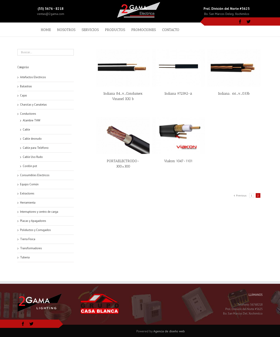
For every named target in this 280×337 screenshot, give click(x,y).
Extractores (27, 193)
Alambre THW (31, 120)
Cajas (23, 95)
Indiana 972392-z (178, 93)
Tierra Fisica (27, 239)
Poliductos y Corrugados (35, 230)
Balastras (26, 86)
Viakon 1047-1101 (178, 161)
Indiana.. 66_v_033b (234, 93)
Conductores (28, 114)
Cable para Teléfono (36, 148)
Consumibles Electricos (34, 175)
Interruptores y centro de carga (39, 212)
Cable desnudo (32, 139)
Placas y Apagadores (33, 221)
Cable (26, 129)
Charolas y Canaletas (33, 104)
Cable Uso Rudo (33, 157)
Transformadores (31, 248)
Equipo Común (29, 184)
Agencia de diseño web (169, 331)
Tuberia (25, 257)
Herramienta (27, 202)
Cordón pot (30, 166)
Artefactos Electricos (33, 77)
